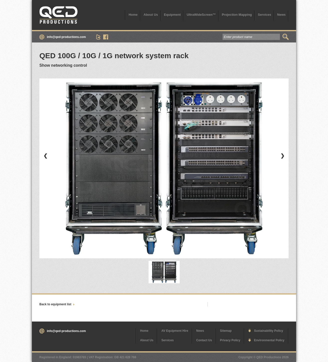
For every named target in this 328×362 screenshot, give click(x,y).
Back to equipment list (55, 304)
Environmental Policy (269, 340)
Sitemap (226, 331)
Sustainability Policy (268, 331)
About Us (151, 14)
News (281, 14)
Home (133, 14)
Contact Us (204, 340)
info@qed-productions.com (66, 37)
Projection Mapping (237, 14)
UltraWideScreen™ (201, 14)
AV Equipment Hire (174, 331)
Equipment (172, 14)
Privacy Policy (230, 340)
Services (264, 14)
